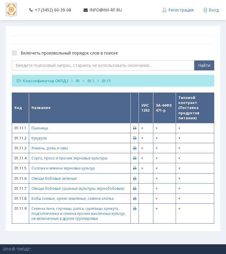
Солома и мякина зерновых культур (63, 168)
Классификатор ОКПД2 (45, 80)
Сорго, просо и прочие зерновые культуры (69, 158)
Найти (204, 65)
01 (78, 80)
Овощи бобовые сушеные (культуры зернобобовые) (77, 188)
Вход (210, 10)
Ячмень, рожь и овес (49, 148)
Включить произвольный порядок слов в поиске (67, 53)
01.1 (90, 80)
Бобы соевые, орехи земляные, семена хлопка (72, 198)
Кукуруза (39, 138)
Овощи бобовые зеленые (54, 178)
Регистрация (178, 10)
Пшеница (39, 128)
